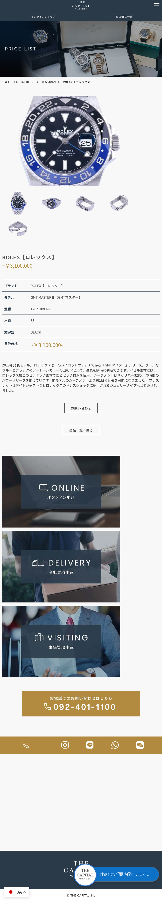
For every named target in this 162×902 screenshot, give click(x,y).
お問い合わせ (81, 408)
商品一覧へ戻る (81, 430)
